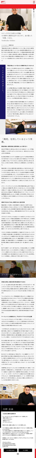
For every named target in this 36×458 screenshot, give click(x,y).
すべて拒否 (25, 450)
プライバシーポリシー (6, 442)
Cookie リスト (5, 446)
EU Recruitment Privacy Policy (9, 445)
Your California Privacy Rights (8, 443)
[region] (18, 434)
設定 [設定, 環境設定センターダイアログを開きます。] (18, 454)
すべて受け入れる (10, 450)
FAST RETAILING (3, 2)
